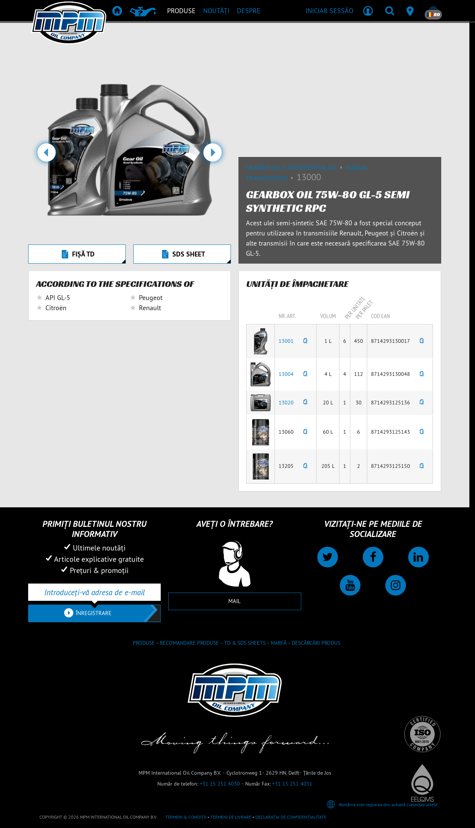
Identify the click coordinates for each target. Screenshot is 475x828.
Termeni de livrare (230, 817)
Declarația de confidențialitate (290, 817)
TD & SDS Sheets (244, 642)
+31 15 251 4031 (292, 783)
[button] (46, 155)
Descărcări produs (316, 642)
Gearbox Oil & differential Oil (296, 167)
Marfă (279, 642)
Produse (144, 642)
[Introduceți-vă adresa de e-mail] (94, 592)
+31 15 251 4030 (220, 783)
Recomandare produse (189, 642)
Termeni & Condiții (185, 817)
